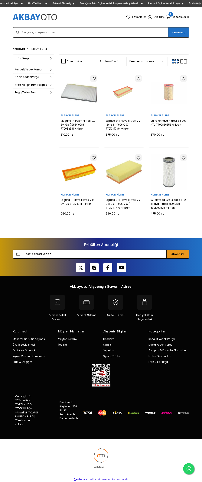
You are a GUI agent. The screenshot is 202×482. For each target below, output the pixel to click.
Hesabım (108, 339)
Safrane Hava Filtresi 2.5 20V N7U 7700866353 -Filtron (169, 123)
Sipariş (107, 345)
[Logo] (35, 17)
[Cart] (177, 17)
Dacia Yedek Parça (160, 345)
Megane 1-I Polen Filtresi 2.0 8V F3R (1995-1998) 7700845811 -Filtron (78, 125)
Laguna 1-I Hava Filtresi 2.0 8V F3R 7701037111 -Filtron (77, 202)
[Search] (101, 32)
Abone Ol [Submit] (177, 254)
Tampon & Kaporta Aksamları (167, 350)
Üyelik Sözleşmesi (24, 345)
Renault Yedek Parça (161, 339)
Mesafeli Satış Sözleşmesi (29, 339)
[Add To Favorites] (93, 78)
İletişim (62, 345)
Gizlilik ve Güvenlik (24, 350)
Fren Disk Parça (158, 362)
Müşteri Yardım (67, 339)
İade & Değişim (22, 362)
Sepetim (108, 350)
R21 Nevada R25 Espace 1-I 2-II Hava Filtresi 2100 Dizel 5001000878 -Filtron (169, 204)
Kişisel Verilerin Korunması (29, 356)
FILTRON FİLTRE (38, 49)
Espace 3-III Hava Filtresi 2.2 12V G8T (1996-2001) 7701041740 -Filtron (123, 125)
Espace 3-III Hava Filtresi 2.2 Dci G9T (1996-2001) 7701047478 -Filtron (123, 204)
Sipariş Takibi (111, 356)
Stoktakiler (74, 61)
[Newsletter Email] (101, 254)
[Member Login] (156, 17)
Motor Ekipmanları (159, 356)
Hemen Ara (179, 32)
